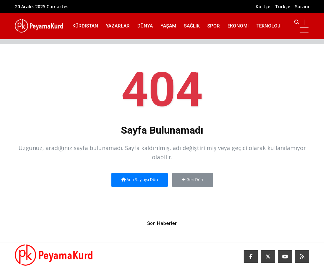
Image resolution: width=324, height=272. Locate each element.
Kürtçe (263, 6)
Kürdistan (85, 26)
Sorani (302, 6)
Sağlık (192, 26)
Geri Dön (192, 179)
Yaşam (168, 26)
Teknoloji (269, 26)
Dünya (145, 26)
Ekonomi (238, 26)
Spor (213, 26)
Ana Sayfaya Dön (139, 179)
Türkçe (282, 6)
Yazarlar (118, 26)
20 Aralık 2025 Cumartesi (42, 6)
